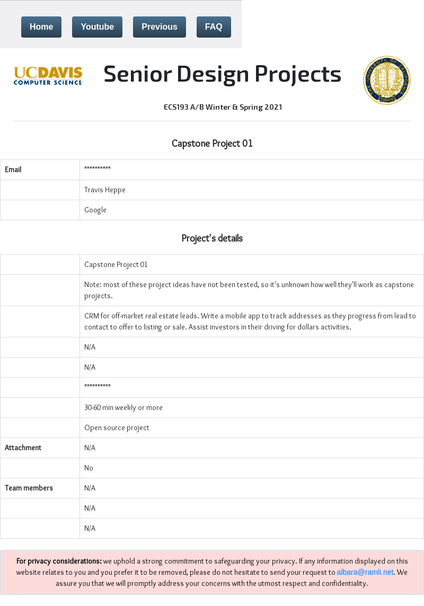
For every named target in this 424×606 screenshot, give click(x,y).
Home (41, 26)
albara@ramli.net (365, 572)
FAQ (214, 26)
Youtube (97, 26)
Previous (160, 26)
